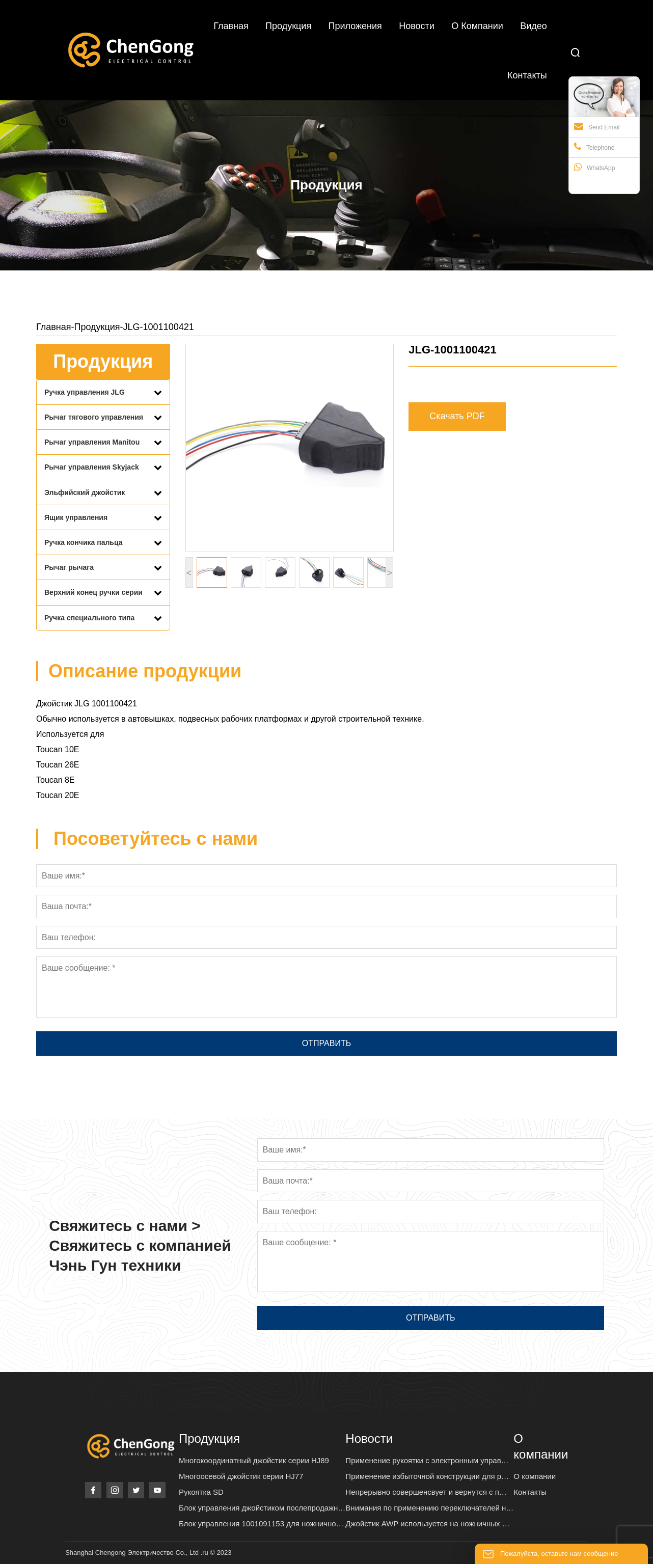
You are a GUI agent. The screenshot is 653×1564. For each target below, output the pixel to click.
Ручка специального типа (89, 618)
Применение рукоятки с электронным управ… (426, 1460)
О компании (534, 1476)
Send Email (596, 126)
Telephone (594, 146)
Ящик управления (75, 517)
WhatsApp (594, 167)
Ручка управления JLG (84, 392)
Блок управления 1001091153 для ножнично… (261, 1523)
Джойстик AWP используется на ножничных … (427, 1523)
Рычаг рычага (69, 567)
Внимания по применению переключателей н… (429, 1507)
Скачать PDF (457, 416)
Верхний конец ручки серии (93, 592)
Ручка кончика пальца (83, 542)
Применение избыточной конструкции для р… (427, 1476)
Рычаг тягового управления (93, 417)
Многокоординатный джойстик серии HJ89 (254, 1460)
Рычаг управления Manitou (92, 442)
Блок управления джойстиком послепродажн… (262, 1507)
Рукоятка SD (201, 1492)
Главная (53, 327)
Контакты (530, 1492)
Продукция (97, 327)
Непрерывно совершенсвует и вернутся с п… (425, 1492)
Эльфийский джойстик (84, 492)
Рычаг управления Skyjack (91, 467)
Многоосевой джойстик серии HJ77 (241, 1476)
